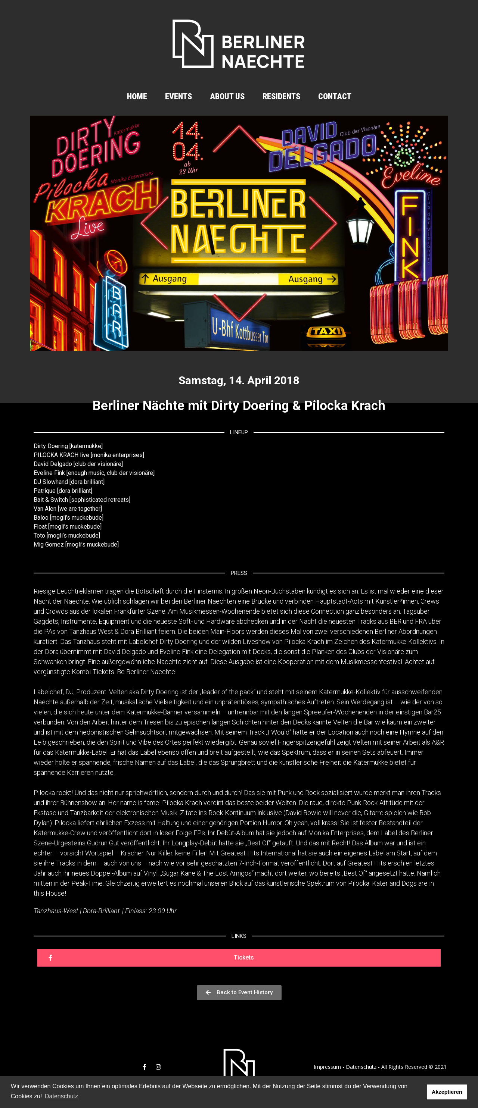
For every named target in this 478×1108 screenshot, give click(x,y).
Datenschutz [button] (61, 1096)
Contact (334, 96)
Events (178, 96)
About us (227, 96)
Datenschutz (361, 1066)
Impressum (327, 1066)
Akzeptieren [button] (447, 1092)
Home (137, 96)
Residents (281, 96)
